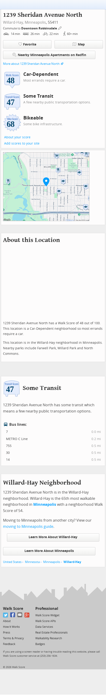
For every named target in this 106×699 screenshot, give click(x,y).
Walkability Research (48, 638)
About (7, 621)
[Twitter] (5, 615)
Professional (46, 608)
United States (12, 562)
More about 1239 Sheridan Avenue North (31, 63)
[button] (46, 182)
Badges (40, 644)
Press (6, 632)
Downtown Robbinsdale (39, 28)
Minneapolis (35, 22)
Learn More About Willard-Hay (53, 537)
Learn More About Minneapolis (49, 551)
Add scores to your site (21, 143)
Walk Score (13, 608)
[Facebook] (12, 615)
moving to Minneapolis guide (28, 526)
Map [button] (79, 44)
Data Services (44, 626)
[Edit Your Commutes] (60, 28)
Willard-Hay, (13, 22)
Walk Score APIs (45, 621)
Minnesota (32, 562)
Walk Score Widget (47, 615)
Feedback (9, 644)
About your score (17, 137)
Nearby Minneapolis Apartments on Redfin (49, 55)
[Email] (20, 615)
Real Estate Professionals (51, 632)
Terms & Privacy (13, 638)
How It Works (11, 626)
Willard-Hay (72, 562)
